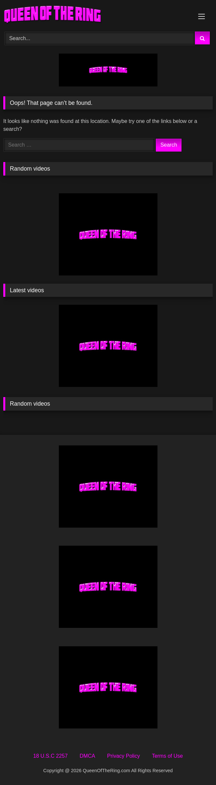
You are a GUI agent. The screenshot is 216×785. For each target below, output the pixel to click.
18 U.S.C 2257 (50, 756)
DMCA (87, 756)
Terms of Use (167, 756)
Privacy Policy (123, 756)
